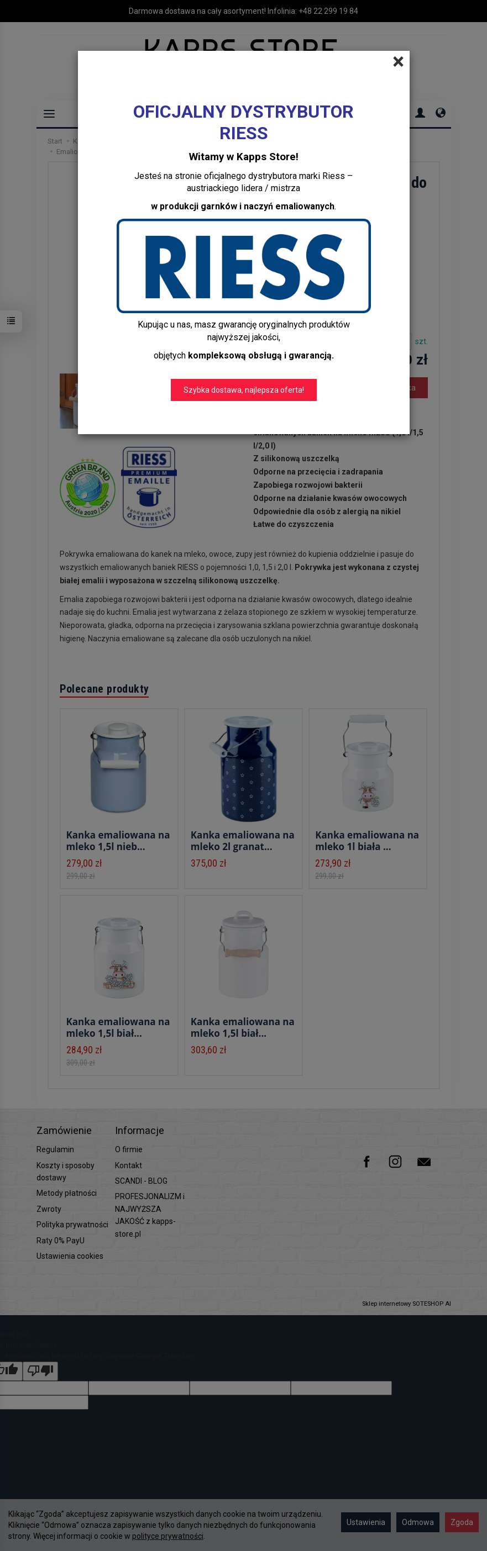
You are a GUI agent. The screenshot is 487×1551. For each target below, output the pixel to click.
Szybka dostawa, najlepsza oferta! (244, 390)
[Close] (398, 62)
